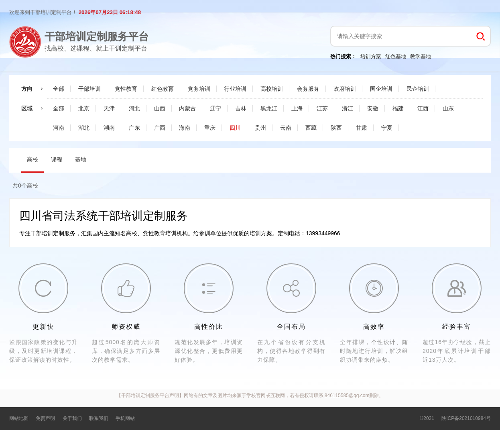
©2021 (427, 418)
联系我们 (98, 418)
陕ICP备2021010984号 (466, 418)
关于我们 (72, 418)
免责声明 (45, 418)
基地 (80, 159)
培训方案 (370, 56)
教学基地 (420, 56)
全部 (58, 89)
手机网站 (125, 418)
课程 (56, 159)
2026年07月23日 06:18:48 (110, 12)
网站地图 (18, 418)
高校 (32, 159)
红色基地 (395, 56)
